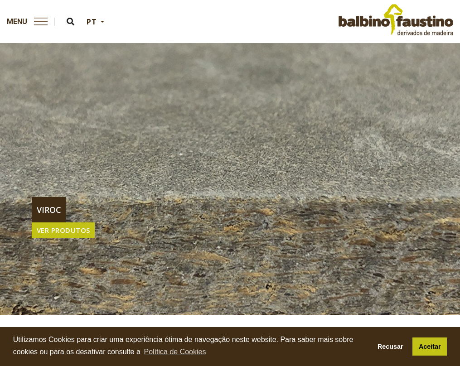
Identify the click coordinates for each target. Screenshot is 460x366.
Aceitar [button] (430, 346)
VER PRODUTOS (63, 230)
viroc (49, 209)
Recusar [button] (390, 346)
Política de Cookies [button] (175, 352)
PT (93, 22)
